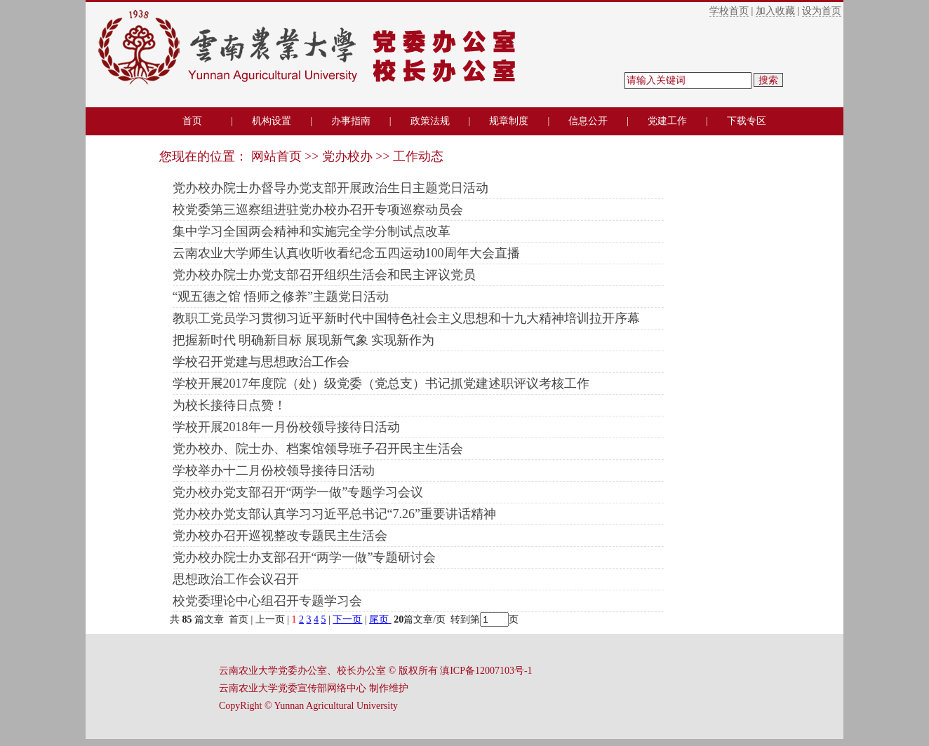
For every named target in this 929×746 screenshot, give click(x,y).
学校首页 (729, 11)
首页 (192, 121)
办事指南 (350, 121)
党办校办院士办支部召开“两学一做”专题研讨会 (304, 557)
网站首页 (276, 156)
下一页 (347, 619)
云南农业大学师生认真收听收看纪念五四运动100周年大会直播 (346, 253)
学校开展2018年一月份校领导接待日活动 (286, 427)
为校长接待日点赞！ (229, 405)
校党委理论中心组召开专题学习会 (267, 601)
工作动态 (418, 156)
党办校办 (347, 156)
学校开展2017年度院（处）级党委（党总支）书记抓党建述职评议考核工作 (381, 384)
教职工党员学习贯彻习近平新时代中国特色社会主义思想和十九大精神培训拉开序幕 (406, 318)
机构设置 (271, 121)
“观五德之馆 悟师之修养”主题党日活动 (281, 297)
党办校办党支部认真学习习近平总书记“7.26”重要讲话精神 (334, 514)
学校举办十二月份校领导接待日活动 (274, 470)
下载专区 (746, 121)
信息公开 (588, 121)
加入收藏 (775, 11)
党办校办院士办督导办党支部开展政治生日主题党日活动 (330, 188)
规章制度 (508, 121)
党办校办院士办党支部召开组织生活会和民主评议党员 (324, 275)
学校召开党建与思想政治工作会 (261, 362)
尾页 (380, 619)
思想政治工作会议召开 (236, 579)
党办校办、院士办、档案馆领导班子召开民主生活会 (318, 449)
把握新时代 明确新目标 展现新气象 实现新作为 (304, 340)
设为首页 (821, 11)
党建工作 (667, 121)
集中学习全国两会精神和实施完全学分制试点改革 (311, 231)
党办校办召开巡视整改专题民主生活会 (280, 536)
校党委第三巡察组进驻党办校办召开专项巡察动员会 (318, 210)
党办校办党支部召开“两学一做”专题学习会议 (298, 492)
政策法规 (430, 121)
